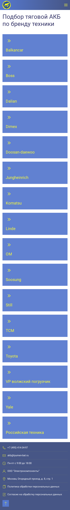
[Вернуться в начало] (6, 5)
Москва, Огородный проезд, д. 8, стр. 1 (30, 478)
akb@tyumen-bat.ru (18, 455)
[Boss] (35, 71)
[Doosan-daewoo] (35, 147)
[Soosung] (35, 275)
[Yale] (35, 402)
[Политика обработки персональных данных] (4, 486)
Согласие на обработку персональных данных (34, 494)
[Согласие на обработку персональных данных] (4, 494)
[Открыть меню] (66, 5)
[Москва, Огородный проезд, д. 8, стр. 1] (4, 478)
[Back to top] (5, 503)
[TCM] (35, 326)
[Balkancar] (35, 45)
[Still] (35, 300)
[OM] (35, 249)
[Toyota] (35, 351)
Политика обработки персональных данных (33, 486)
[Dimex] (35, 122)
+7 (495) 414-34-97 (17, 447)
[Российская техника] (35, 428)
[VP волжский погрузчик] (35, 377)
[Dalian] (35, 96)
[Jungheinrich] (35, 173)
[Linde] (35, 224)
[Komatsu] (35, 198)
